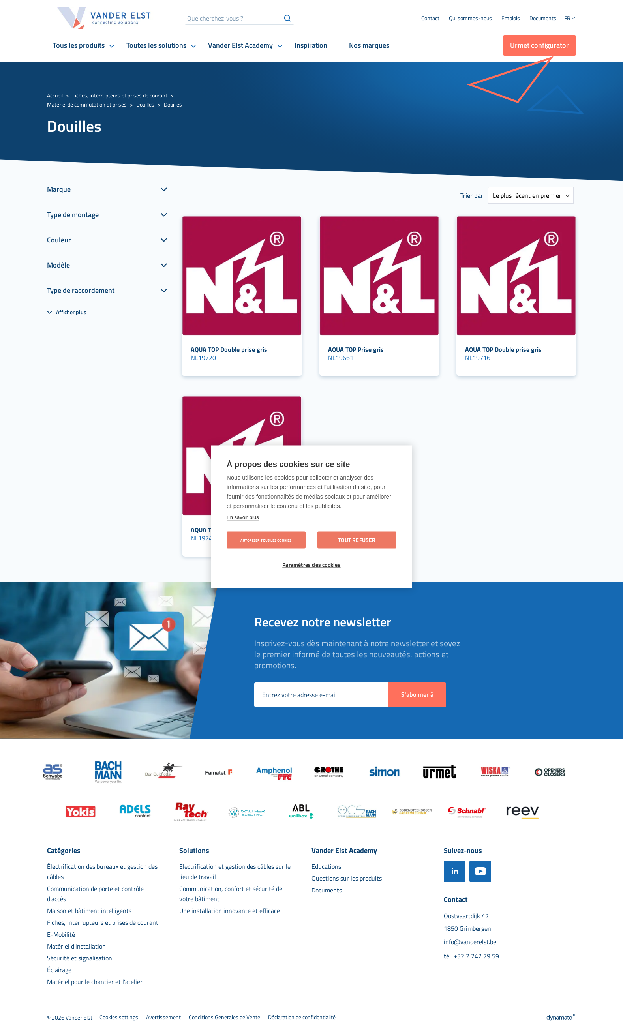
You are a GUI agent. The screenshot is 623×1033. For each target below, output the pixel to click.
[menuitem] (470, 18)
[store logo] (104, 18)
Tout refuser (356, 540)
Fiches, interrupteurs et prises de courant (120, 95)
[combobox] (239, 18)
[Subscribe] (417, 694)
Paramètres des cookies (311, 564)
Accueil (55, 95)
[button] (570, 19)
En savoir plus (243, 517)
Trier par (471, 195)
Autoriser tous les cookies (265, 539)
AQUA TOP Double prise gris (229, 349)
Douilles (146, 104)
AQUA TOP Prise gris (356, 349)
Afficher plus (71, 312)
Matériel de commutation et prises (87, 104)
